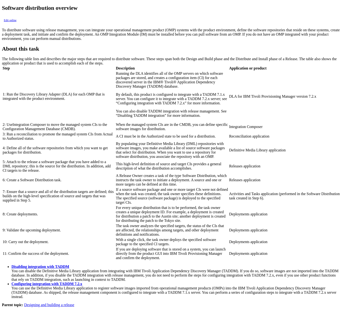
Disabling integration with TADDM (40, 267)
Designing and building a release (49, 305)
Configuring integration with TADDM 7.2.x (46, 284)
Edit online (10, 20)
